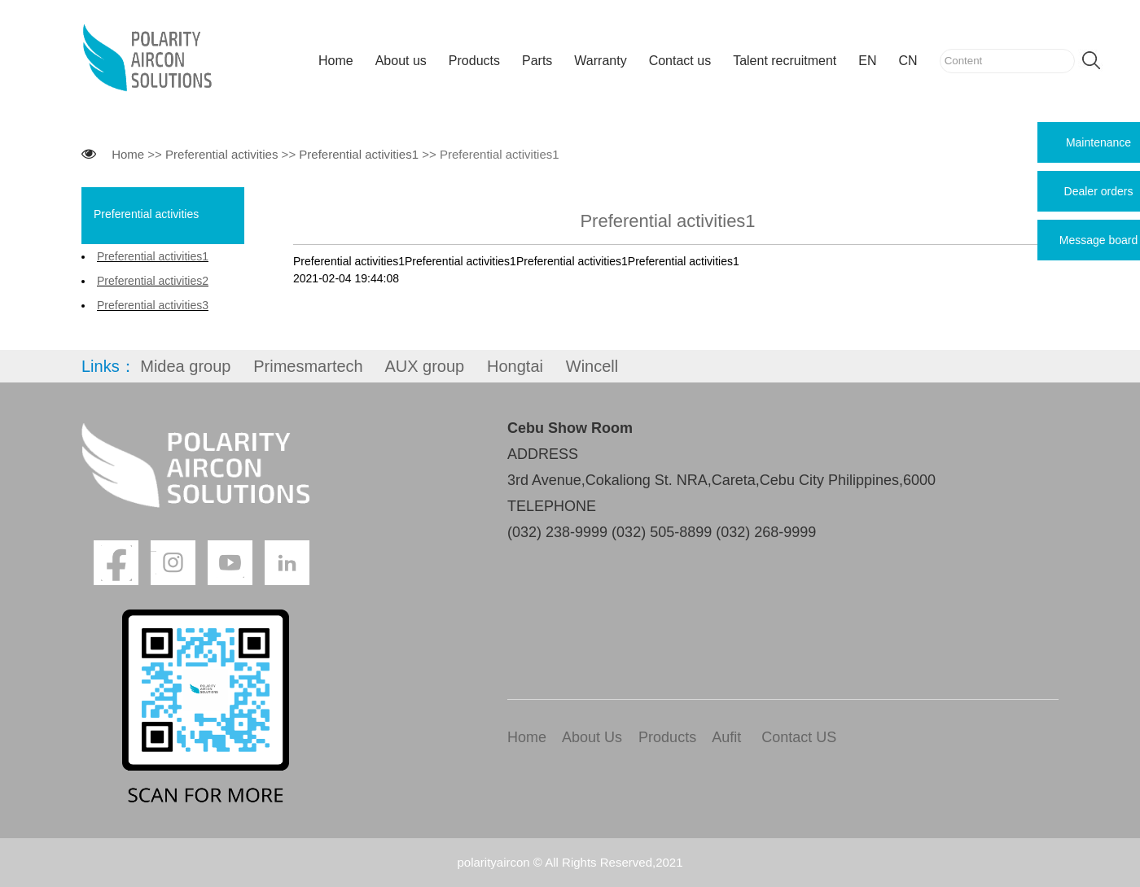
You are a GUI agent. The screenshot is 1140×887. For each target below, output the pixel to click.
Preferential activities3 (152, 305)
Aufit (726, 737)
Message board (1098, 240)
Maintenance (1098, 142)
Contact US (798, 737)
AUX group (424, 366)
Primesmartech (307, 366)
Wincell (592, 366)
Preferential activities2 (152, 280)
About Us (592, 737)
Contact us (680, 61)
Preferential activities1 (359, 154)
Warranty (600, 61)
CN (908, 61)
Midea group (185, 366)
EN (867, 61)
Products (474, 61)
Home (335, 61)
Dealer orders (1098, 191)
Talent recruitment (784, 61)
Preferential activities (221, 154)
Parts (537, 61)
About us (401, 61)
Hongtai (515, 366)
